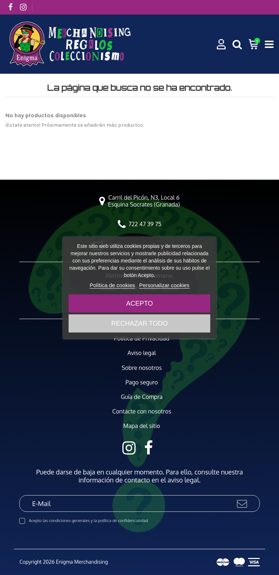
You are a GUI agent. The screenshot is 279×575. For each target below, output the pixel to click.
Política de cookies (112, 285)
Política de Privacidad (141, 338)
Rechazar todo (139, 323)
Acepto (139, 303)
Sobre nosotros (142, 367)
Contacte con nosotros (141, 411)
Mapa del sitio (141, 426)
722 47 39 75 (145, 224)
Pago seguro (141, 382)
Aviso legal (142, 353)
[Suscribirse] (242, 503)
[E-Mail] (127, 503)
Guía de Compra (142, 396)
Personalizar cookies (164, 285)
